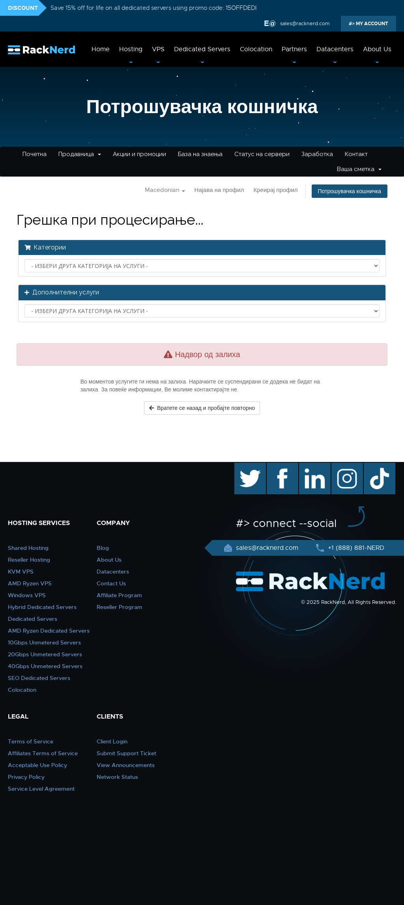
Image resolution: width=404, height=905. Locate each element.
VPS (158, 49)
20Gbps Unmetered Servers (45, 654)
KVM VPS (21, 571)
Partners (294, 49)
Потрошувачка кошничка (349, 191)
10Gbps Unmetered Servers (44, 642)
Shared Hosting (28, 547)
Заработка (317, 154)
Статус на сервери (262, 154)
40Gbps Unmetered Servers (45, 666)
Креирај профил (275, 190)
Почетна (34, 154)
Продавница (79, 154)
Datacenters (335, 49)
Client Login (112, 741)
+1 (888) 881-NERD (355, 548)
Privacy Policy (26, 776)
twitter (244, 467)
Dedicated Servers (202, 49)
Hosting (130, 49)
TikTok (374, 467)
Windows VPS (27, 595)
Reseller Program (119, 607)
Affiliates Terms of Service (43, 753)
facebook (281, 467)
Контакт (356, 154)
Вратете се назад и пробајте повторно (202, 408)
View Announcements (126, 765)
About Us (377, 49)
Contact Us (111, 583)
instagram (346, 467)
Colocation (256, 49)
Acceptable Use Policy (37, 765)
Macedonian (165, 190)
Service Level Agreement (41, 788)
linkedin (310, 467)
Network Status (117, 776)
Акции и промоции (139, 154)
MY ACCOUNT (371, 23)
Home (101, 49)
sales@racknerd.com (304, 23)
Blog (103, 547)
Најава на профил (219, 190)
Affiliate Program (119, 595)
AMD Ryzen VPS (30, 583)
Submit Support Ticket (126, 753)
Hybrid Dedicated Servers (42, 607)
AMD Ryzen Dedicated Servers (49, 630)
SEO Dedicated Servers (39, 678)
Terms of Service (30, 741)
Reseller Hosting (29, 559)
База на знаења (200, 154)
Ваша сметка (359, 169)
